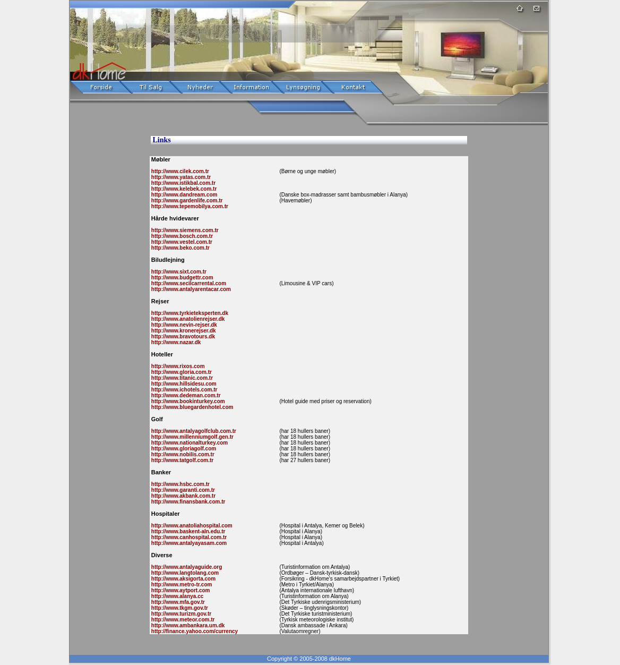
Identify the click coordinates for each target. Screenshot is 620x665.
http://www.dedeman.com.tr (185, 395)
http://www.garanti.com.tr (182, 490)
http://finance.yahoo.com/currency (194, 631)
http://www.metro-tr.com (181, 584)
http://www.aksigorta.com (183, 579)
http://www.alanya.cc (176, 596)
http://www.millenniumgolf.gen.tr (192, 437)
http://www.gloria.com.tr (181, 372)
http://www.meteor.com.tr (182, 620)
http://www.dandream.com (183, 195)
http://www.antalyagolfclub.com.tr (193, 431)
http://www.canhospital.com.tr (188, 537)
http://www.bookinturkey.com (187, 401)
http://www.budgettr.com (181, 277)
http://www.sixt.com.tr (178, 272)
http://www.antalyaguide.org (186, 567)
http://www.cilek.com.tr (179, 171)
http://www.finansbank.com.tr (187, 502)
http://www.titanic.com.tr (181, 378)
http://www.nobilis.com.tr (182, 454)
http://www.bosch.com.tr (181, 236)
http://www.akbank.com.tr (183, 496)
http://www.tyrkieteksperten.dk (189, 313)
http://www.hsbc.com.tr (180, 484)
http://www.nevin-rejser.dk (183, 325)
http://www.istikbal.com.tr (183, 183)
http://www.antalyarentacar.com (190, 289)
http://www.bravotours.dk (182, 336)
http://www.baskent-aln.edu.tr (187, 531)
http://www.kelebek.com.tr (183, 189)
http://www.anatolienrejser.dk (187, 319)
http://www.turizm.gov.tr (180, 614)
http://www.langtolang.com (184, 573)
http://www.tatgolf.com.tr (181, 460)
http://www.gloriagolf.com (183, 448)
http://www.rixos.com (177, 366)
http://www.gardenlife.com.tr (186, 200)
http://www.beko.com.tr (180, 248)
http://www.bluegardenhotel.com (191, 407)
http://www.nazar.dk (175, 342)
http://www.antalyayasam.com (188, 543)
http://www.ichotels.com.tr (183, 390)
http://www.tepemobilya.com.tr (189, 206)
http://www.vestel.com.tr (181, 242)
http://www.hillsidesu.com (183, 384)
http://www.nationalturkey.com (189, 443)
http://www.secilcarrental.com (188, 283)
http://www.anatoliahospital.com (191, 525)
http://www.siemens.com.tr (184, 230)
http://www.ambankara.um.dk (187, 625)
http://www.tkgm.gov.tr (179, 608)
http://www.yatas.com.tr (180, 177)
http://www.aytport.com (180, 590)
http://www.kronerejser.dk (183, 331)
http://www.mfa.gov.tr (177, 602)
